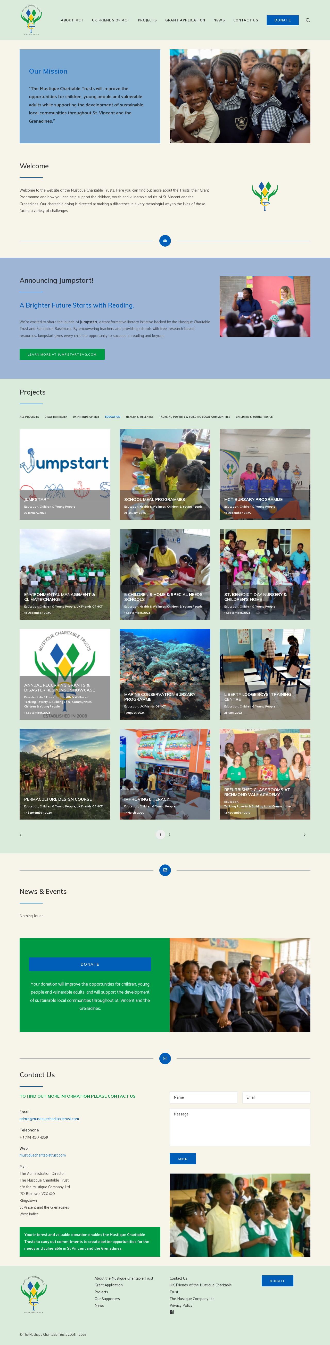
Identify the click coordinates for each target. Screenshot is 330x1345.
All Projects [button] (29, 416)
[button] (308, 20)
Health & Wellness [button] (140, 416)
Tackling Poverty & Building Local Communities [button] (194, 416)
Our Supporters (107, 1299)
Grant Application (185, 20)
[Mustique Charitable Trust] (31, 20)
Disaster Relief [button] (56, 416)
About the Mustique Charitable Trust (124, 1278)
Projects (147, 20)
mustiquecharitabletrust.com (43, 1155)
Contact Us (245, 20)
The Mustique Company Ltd (192, 1299)
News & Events (43, 891)
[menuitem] (72, 20)
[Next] (303, 836)
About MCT (72, 20)
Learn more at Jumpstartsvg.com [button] (62, 354)
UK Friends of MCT (111, 20)
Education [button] (112, 416)
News (219, 20)
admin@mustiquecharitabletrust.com (49, 1119)
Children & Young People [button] (254, 416)
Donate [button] (90, 964)
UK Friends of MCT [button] (86, 416)
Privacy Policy (181, 1305)
